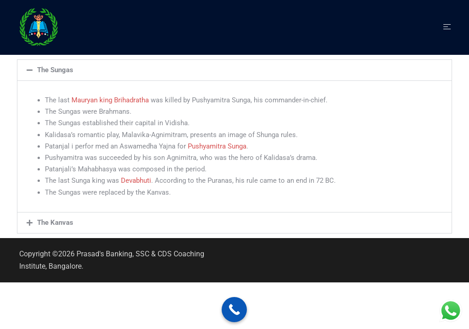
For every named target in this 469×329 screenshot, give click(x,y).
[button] (234, 70)
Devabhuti (136, 180)
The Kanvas (55, 222)
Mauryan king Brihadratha (110, 100)
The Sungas (55, 70)
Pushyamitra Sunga (217, 146)
